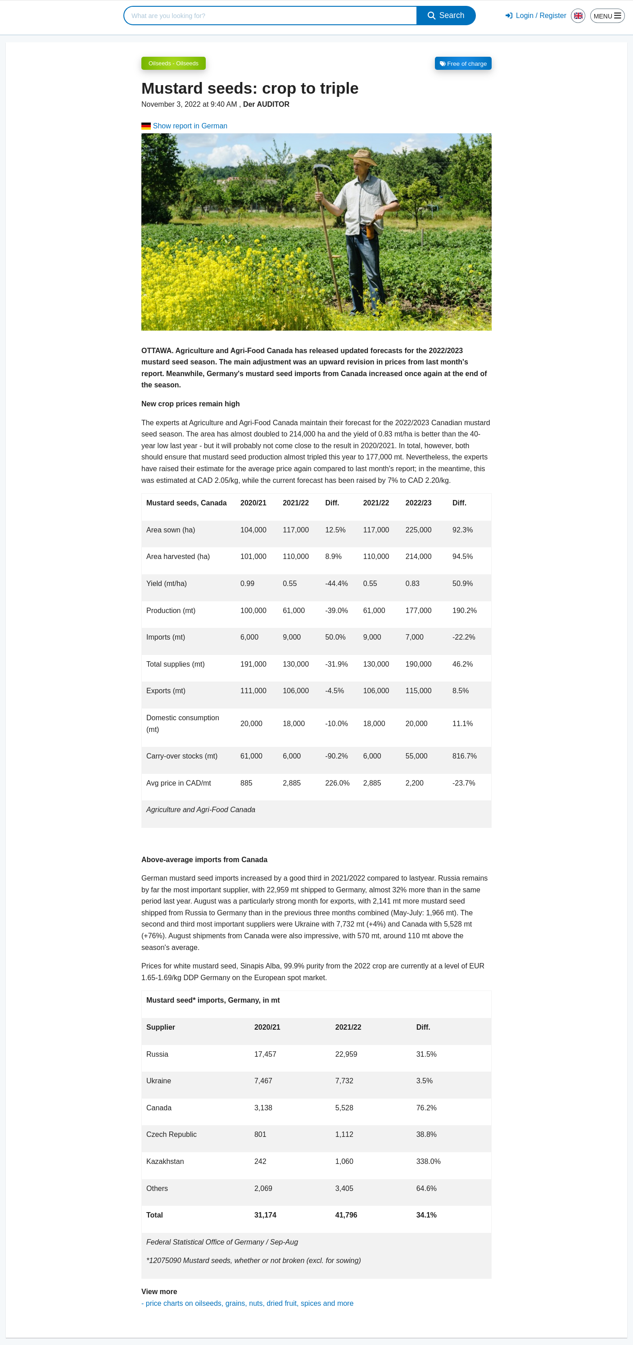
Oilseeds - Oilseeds (174, 63)
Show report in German (184, 126)
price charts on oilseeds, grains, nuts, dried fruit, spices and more (250, 1303)
